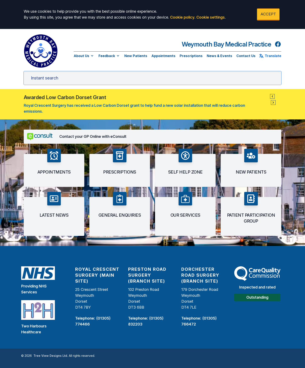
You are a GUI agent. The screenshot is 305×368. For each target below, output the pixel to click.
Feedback (109, 56)
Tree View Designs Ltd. (50, 355)
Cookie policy (182, 17)
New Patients (135, 56)
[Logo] (41, 51)
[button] (272, 96)
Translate (270, 55)
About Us (84, 56)
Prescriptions (191, 56)
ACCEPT (268, 14)
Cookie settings (210, 17)
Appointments (163, 56)
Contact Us (245, 56)
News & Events (219, 56)
